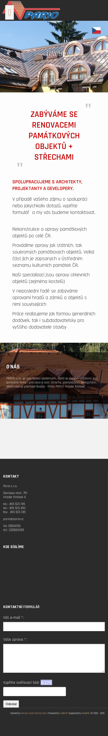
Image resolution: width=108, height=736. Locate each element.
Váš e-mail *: (13, 617)
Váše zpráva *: (14, 639)
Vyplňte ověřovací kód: (27, 682)
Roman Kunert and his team (34, 713)
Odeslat (11, 704)
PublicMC (63, 713)
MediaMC (86, 713)
